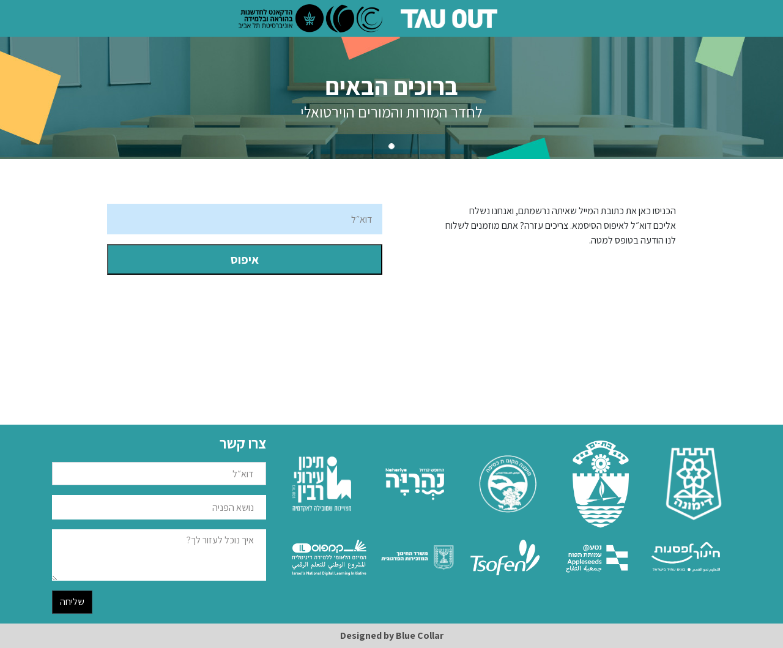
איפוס (245, 259)
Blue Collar (419, 635)
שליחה (72, 601)
